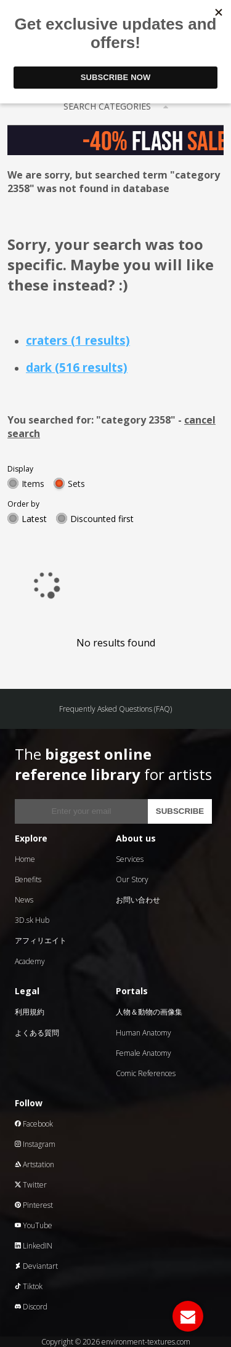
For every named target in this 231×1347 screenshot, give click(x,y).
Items (33, 483)
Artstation (34, 1164)
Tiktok (29, 1286)
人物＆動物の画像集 (149, 1012)
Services (130, 859)
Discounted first (102, 519)
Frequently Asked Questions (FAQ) (115, 709)
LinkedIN (33, 1245)
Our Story (132, 879)
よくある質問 (37, 1032)
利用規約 (29, 1012)
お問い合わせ (138, 900)
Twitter (31, 1185)
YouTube (33, 1225)
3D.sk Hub (32, 920)
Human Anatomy (143, 1032)
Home (25, 859)
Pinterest (34, 1205)
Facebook (34, 1124)
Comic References (146, 1073)
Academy (30, 961)
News (24, 900)
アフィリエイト (41, 940)
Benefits (28, 879)
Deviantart (36, 1266)
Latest (34, 519)
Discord (31, 1306)
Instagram (35, 1144)
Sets (76, 483)
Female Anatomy (143, 1053)
